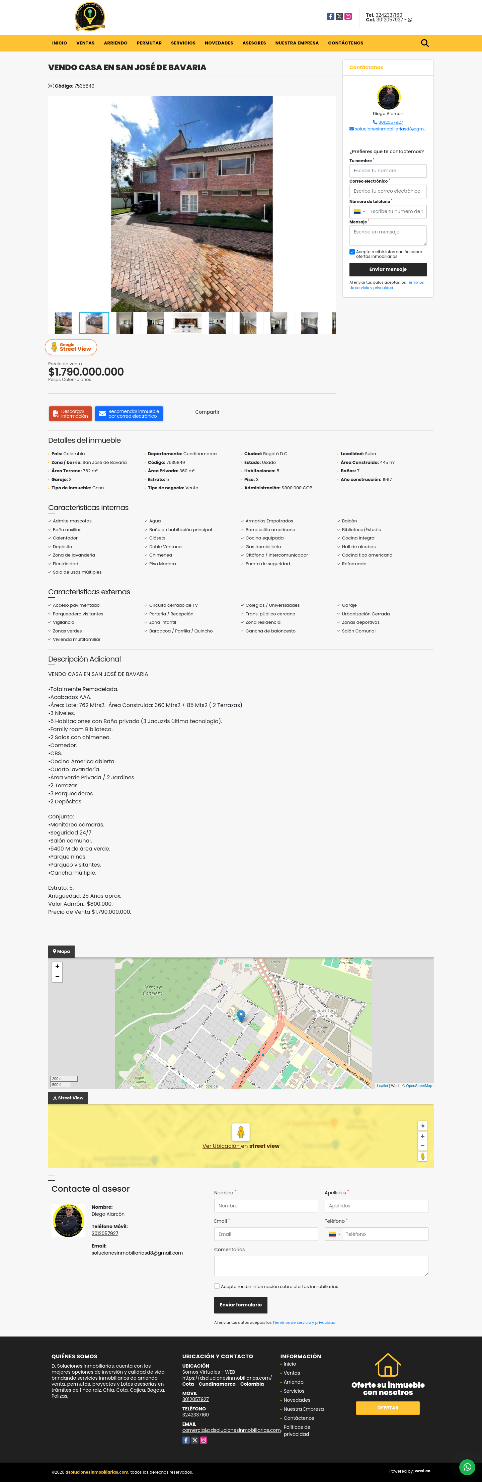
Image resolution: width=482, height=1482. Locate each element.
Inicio (59, 43)
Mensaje (359, 222)
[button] (329, 102)
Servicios (183, 43)
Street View (72, 347)
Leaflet (382, 1086)
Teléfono (336, 1221)
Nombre (225, 1192)
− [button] (57, 977)
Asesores (254, 43)
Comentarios (229, 1249)
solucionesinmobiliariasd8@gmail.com (397, 129)
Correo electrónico (369, 181)
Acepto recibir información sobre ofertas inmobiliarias (279, 1286)
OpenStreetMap (419, 1086)
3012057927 (390, 19)
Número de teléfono (371, 201)
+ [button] (57, 967)
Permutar (149, 43)
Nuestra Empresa (297, 43)
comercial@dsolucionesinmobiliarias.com (231, 1430)
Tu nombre (361, 161)
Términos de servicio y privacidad (386, 285)
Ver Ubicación (222, 1146)
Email (222, 1221)
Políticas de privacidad (297, 1431)
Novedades (219, 43)
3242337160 (389, 15)
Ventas (85, 43)
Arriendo (116, 43)
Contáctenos (346, 43)
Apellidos (337, 1192)
